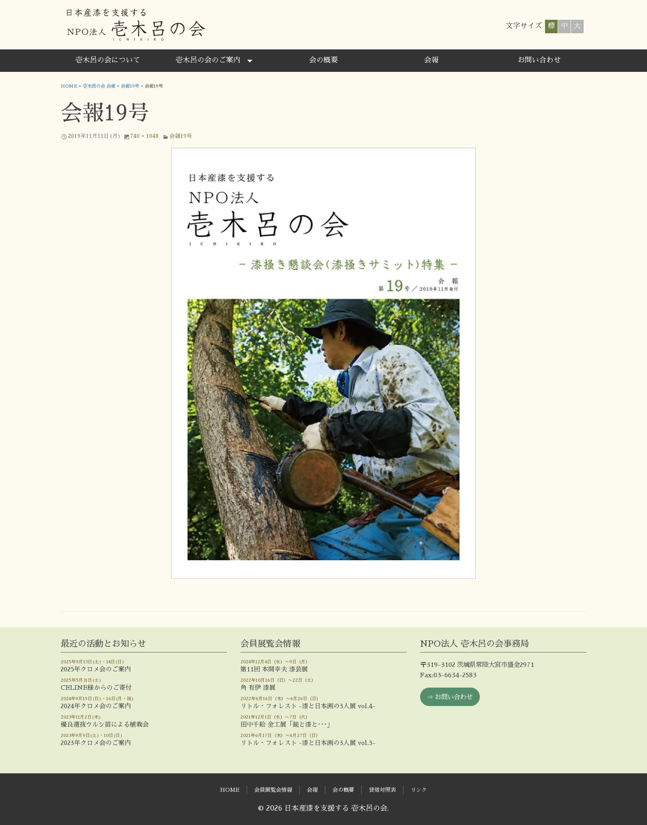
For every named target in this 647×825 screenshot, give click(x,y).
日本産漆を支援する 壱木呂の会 (135, 25)
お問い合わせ (539, 60)
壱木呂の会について (107, 60)
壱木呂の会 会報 (99, 86)
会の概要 (323, 60)
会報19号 (130, 86)
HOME (69, 86)
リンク (419, 790)
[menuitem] (108, 60)
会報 (431, 60)
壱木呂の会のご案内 (208, 60)
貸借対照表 (382, 790)
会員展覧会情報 (273, 790)
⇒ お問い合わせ (450, 697)
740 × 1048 (144, 136)
